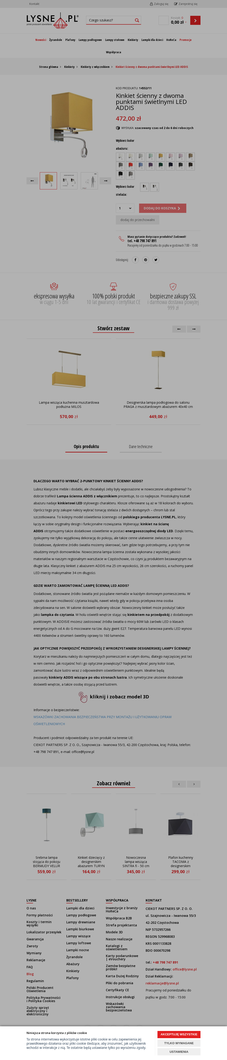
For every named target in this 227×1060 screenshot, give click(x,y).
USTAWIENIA (179, 1051)
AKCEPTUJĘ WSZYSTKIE (178, 1034)
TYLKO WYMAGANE (179, 1043)
